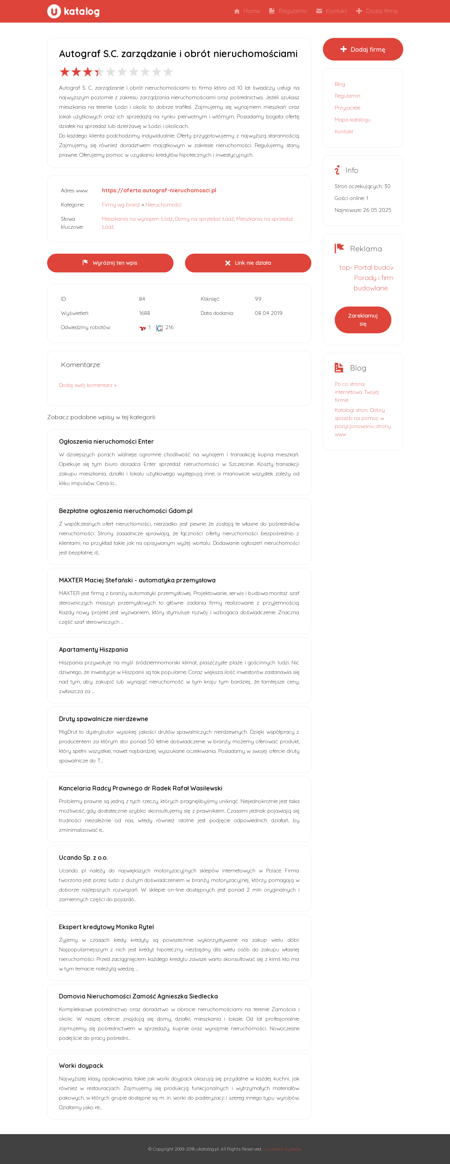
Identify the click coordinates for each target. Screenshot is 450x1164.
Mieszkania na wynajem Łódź (137, 218)
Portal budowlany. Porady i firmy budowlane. (381, 277)
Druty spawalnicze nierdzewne (103, 719)
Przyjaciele (347, 107)
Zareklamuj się (363, 319)
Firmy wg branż (121, 204)
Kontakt (331, 11)
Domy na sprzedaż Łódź (204, 218)
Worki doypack (81, 1065)
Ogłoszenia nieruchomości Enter (106, 441)
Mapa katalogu (353, 119)
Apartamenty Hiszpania (93, 649)
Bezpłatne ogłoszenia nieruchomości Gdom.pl (126, 511)
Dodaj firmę (377, 11)
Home (247, 11)
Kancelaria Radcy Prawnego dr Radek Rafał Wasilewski (141, 788)
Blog (340, 83)
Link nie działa (248, 262)
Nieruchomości (164, 204)
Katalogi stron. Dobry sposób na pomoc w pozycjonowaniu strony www (363, 422)
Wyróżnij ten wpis (110, 262)
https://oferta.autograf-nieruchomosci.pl (159, 190)
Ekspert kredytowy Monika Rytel (106, 927)
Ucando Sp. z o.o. (83, 857)
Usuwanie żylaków (282, 1149)
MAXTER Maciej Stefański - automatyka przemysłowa (137, 580)
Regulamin (288, 11)
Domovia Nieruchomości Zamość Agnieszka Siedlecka (138, 996)
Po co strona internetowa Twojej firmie (357, 391)
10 (168, 71)
